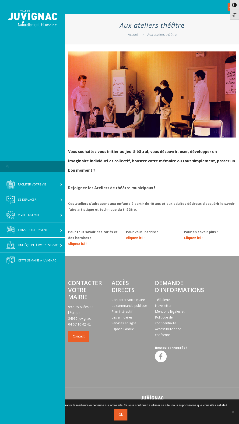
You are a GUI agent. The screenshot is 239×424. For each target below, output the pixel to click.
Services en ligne (124, 323)
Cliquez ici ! (193, 238)
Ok (121, 415)
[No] (233, 412)
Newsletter (163, 305)
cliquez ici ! (77, 243)
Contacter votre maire (128, 299)
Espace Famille (123, 329)
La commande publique (129, 305)
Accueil (133, 34)
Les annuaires (122, 317)
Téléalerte (162, 299)
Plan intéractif (122, 311)
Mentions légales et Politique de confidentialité (170, 317)
